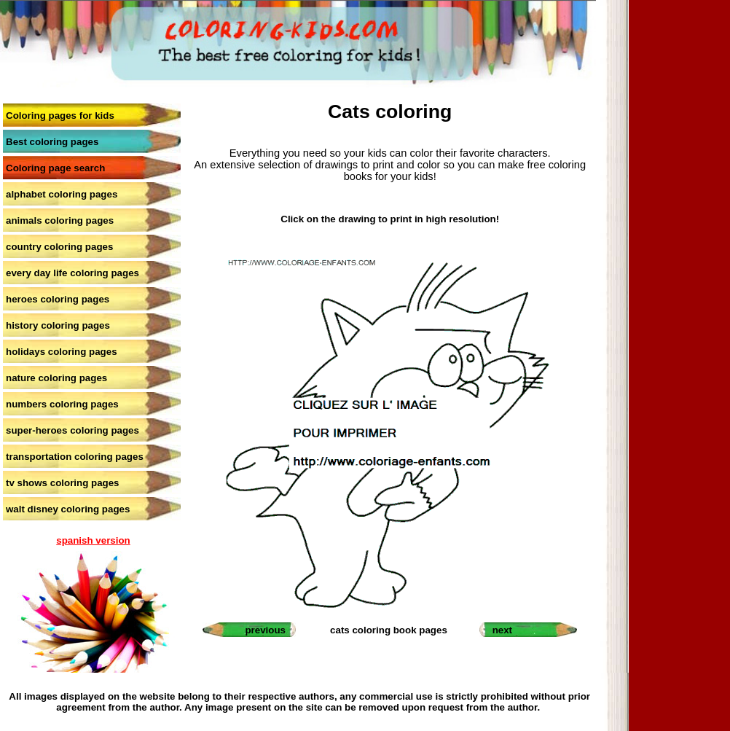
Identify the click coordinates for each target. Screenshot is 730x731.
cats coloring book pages (388, 630)
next (502, 630)
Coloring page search (55, 168)
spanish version (93, 540)
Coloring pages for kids (60, 115)
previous (265, 630)
